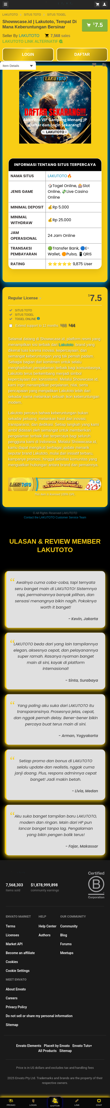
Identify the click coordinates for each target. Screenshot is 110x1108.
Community (68, 926)
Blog (63, 935)
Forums (66, 944)
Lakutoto (66, 345)
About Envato (16, 989)
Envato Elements (28, 1046)
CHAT (99, 1102)
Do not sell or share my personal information (39, 1016)
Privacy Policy (16, 1007)
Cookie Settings (17, 971)
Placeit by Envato (57, 1046)
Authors (45, 935)
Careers (11, 998)
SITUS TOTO (32, 14)
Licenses (12, 935)
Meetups (66, 953)
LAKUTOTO (10, 14)
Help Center (47, 926)
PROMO (11, 1102)
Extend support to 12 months (45, 325)
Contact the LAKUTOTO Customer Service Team (55, 517)
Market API (14, 944)
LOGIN (33, 1102)
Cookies (12, 962)
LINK (77, 1102)
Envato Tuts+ (82, 1046)
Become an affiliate (20, 953)
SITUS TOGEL (56, 14)
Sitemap (12, 1025)
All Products (47, 1051)
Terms (10, 926)
